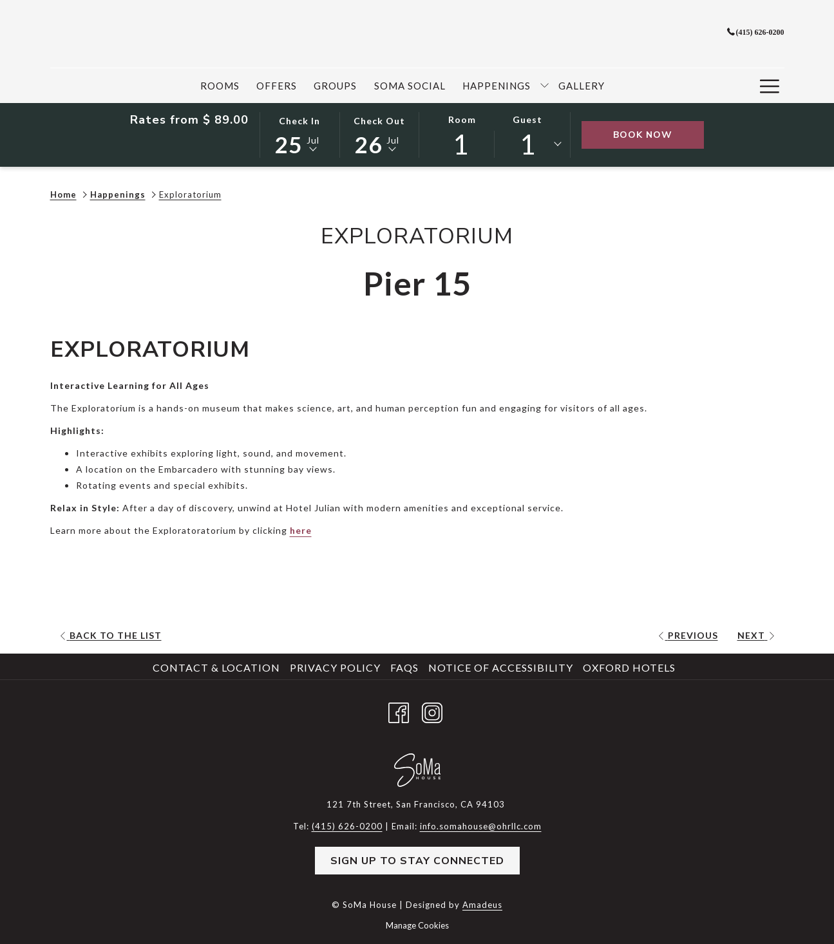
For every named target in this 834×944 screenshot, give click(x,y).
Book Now (658, 134)
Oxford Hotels (629, 667)
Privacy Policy (335, 667)
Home (63, 194)
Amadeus (482, 905)
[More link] (769, 85)
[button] (299, 134)
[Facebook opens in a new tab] (398, 710)
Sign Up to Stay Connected (417, 861)
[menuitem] (220, 85)
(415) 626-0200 (755, 32)
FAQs (404, 667)
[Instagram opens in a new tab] (432, 710)
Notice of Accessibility (500, 667)
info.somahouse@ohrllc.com (481, 826)
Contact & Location (216, 667)
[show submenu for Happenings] (544, 85)
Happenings (118, 194)
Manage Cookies (417, 925)
